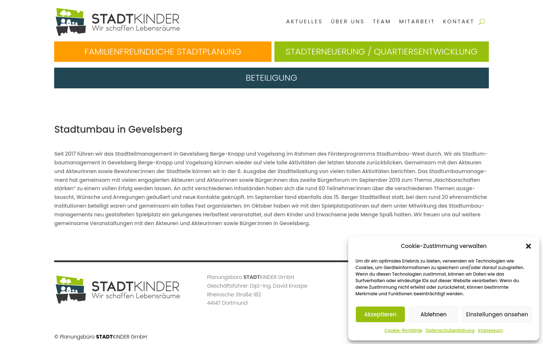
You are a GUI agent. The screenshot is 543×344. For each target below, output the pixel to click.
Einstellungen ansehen (497, 314)
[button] (528, 246)
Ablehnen (434, 314)
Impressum (490, 330)
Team (382, 21)
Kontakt (459, 21)
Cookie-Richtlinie (403, 330)
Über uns (348, 21)
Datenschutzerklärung (450, 330)
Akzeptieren (380, 314)
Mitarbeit (417, 21)
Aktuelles (304, 21)
